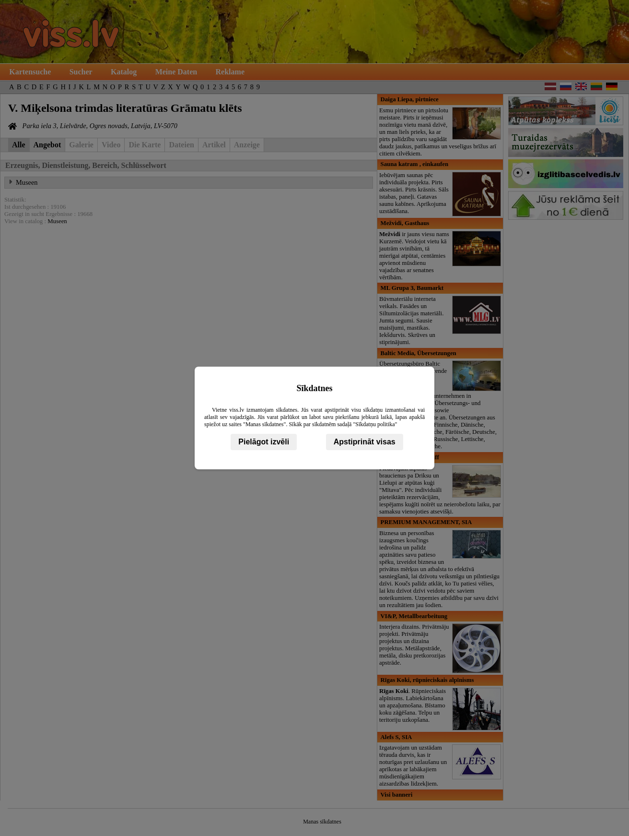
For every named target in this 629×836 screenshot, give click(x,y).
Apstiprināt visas (365, 442)
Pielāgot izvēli (263, 442)
